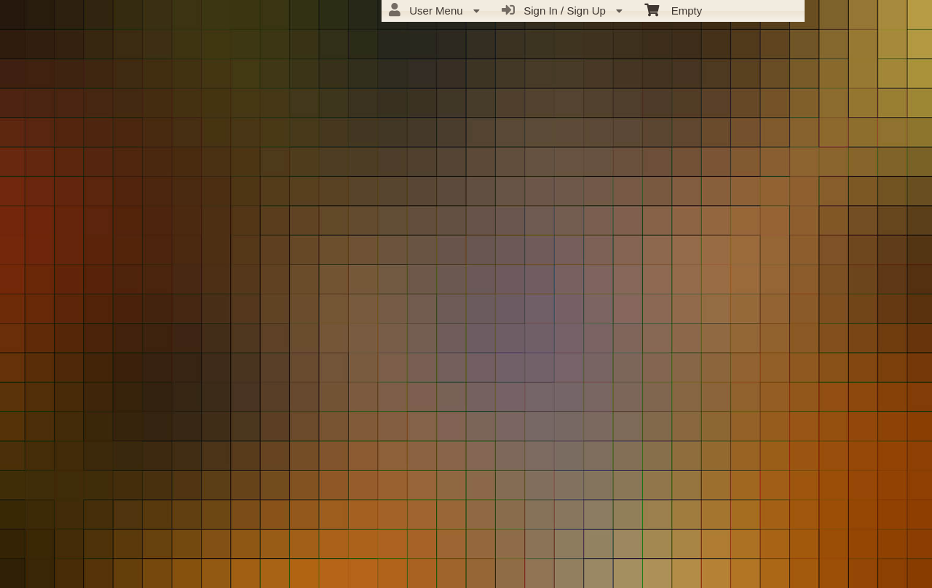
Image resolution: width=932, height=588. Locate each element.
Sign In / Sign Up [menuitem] (562, 10)
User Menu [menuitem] (434, 10)
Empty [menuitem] (673, 9)
